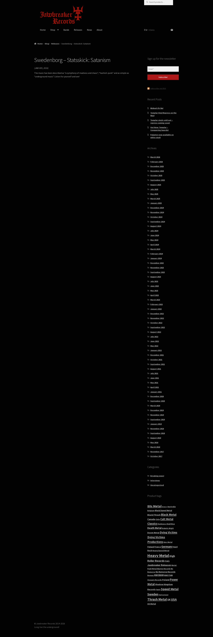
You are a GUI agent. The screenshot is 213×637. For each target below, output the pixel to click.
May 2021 (154, 382)
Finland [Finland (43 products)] (150, 547)
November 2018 (157, 428)
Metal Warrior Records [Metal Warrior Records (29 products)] (161, 569)
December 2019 (157, 410)
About (99, 29)
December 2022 (157, 313)
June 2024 (154, 235)
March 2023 (155, 299)
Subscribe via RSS (158, 88)
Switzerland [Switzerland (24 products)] (163, 595)
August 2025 (155, 184)
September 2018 (157, 433)
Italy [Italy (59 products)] (167, 561)
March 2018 (155, 447)
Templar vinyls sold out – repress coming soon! (161, 121)
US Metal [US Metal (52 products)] (151, 604)
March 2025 (155, 198)
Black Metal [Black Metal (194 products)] (168, 514)
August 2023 (155, 276)
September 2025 (157, 180)
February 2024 (156, 253)
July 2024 (154, 230)
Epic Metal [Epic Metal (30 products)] (168, 542)
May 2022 (154, 346)
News (89, 29)
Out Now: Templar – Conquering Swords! (159, 128)
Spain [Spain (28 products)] (158, 590)
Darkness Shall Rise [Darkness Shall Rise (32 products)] (166, 524)
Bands (66, 29)
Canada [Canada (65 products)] (151, 519)
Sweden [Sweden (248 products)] (152, 594)
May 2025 (154, 194)
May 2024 (154, 240)
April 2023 (154, 295)
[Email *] (163, 69)
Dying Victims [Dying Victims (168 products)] (168, 532)
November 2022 (157, 318)
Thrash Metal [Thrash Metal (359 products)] (157, 599)
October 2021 (156, 359)
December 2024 (157, 207)
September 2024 (157, 221)
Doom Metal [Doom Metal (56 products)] (153, 532)
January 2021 (156, 392)
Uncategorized (157, 485)
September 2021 (157, 364)
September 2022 (157, 327)
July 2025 (154, 189)
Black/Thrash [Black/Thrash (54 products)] (154, 514)
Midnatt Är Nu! (156, 108)
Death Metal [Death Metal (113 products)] (154, 528)
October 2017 (156, 456)
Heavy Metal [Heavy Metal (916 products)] (158, 555)
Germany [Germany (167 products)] (167, 546)
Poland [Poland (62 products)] (165, 579)
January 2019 (156, 424)
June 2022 (154, 341)
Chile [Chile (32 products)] (158, 519)
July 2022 (154, 336)
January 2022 (156, 350)
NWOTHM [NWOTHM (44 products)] (168, 575)
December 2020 (157, 396)
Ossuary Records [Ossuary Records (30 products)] (154, 580)
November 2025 (157, 171)
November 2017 (157, 451)
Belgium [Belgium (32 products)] (151, 510)
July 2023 (154, 281)
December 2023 (157, 263)
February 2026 (156, 161)
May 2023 (154, 290)
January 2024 (156, 258)
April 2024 (154, 244)
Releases (78, 29)
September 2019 (157, 419)
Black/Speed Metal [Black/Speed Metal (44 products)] (163, 510)
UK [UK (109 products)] (168, 599)
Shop (52, 29)
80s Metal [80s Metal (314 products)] (154, 506)
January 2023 (156, 309)
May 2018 (154, 442)
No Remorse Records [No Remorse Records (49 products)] (165, 572)
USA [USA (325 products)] (174, 599)
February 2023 (156, 304)
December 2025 (157, 166)
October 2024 (156, 217)
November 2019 (157, 415)
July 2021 (154, 373)
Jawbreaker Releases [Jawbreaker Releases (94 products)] (159, 565)
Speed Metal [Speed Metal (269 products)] (169, 589)
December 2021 (157, 355)
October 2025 (156, 175)
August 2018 (155, 438)
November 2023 (157, 267)
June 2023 (154, 286)
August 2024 (155, 226)
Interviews (155, 480)
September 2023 (157, 272)
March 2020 (155, 405)
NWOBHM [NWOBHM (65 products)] (159, 575)
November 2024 (157, 212)
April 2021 (154, 387)
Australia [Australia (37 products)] (171, 506)
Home (43, 29)
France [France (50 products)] (157, 547)
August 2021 (155, 369)
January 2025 (156, 203)
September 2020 (157, 401)
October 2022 (156, 322)
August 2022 (155, 332)
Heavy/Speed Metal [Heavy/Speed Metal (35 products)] (160, 550)
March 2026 (155, 157)
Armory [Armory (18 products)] (164, 507)
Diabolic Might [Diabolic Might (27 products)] (168, 528)
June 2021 (154, 378)
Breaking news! (157, 476)
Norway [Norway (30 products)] (150, 575)
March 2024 (155, 249)
